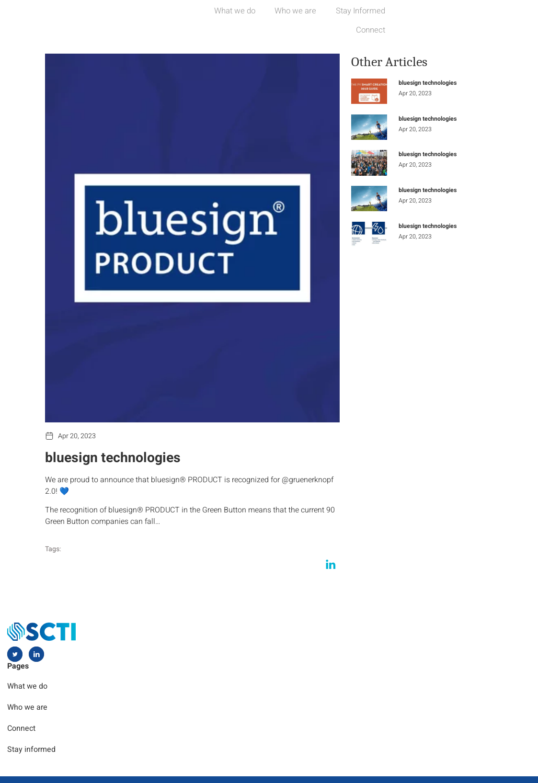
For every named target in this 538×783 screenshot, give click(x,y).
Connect (482, 18)
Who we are (344, 18)
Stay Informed (416, 18)
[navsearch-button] (523, 19)
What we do (276, 18)
